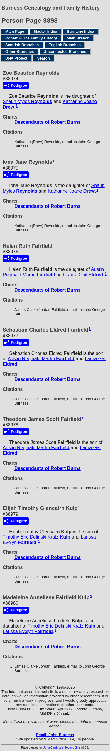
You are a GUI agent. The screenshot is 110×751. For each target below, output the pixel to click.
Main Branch (78, 38)
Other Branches (19, 51)
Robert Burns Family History (31, 38)
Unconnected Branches (65, 51)
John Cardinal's (53, 747)
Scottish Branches (22, 45)
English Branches (64, 45)
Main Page (14, 31)
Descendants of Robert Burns (47, 122)
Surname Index (80, 31)
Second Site (72, 747)
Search (43, 58)
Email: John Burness (55, 735)
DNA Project (16, 58)
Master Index (45, 31)
